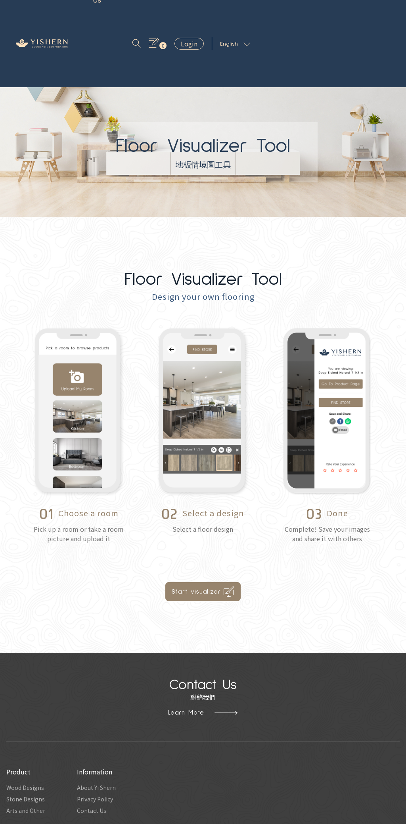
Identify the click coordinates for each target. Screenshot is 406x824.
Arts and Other (27, 750)
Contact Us (230, 12)
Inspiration (144, 12)
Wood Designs (27, 725)
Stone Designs (27, 738)
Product (104, 12)
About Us (186, 12)
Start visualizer (203, 529)
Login (329, 12)
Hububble (255, 817)
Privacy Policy (100, 738)
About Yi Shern (102, 725)
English (375, 12)
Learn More (203, 649)
